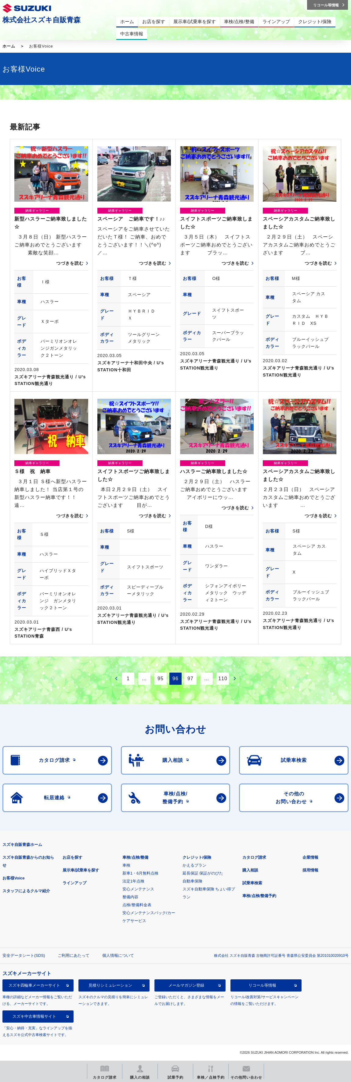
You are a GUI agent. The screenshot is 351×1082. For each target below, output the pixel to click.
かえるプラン (194, 865)
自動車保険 (192, 881)
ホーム (8, 46)
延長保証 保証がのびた (203, 873)
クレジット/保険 (197, 857)
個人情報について (118, 955)
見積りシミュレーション (110, 985)
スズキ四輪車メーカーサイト (34, 985)
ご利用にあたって (73, 955)
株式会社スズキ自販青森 (41, 20)
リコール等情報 (262, 985)
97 (190, 678)
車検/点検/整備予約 (259, 895)
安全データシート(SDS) (23, 955)
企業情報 (310, 857)
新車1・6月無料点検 (140, 873)
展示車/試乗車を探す (81, 870)
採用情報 (310, 870)
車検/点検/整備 (135, 857)
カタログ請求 (254, 857)
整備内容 (130, 897)
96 (175, 678)
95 (160, 678)
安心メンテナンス (138, 889)
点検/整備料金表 (136, 905)
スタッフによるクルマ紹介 (26, 891)
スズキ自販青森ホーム (22, 844)
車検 (126, 865)
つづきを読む (70, 263)
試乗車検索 (252, 883)
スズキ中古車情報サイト (34, 1016)
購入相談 (250, 870)
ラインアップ (74, 883)
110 (222, 678)
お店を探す (72, 857)
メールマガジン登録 (186, 985)
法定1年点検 (133, 881)
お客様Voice (13, 878)
